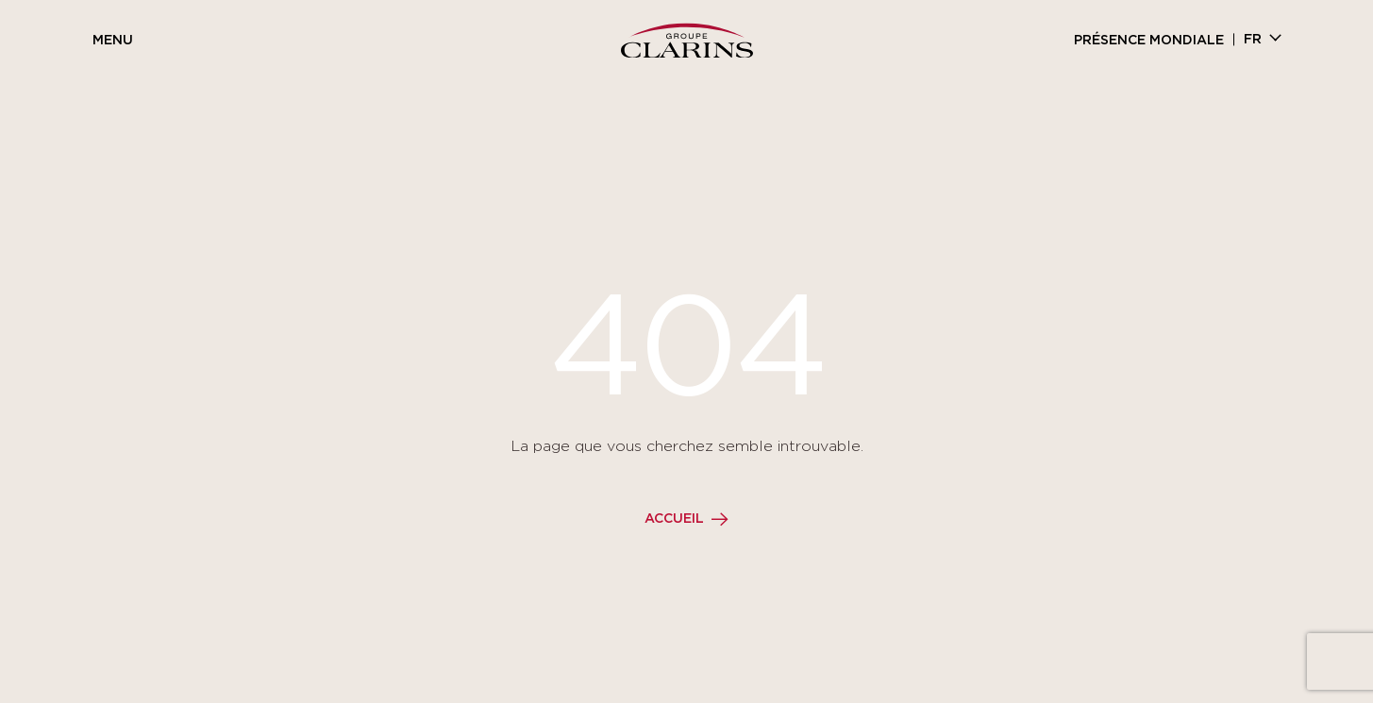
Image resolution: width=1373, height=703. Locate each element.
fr (1253, 39)
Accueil (674, 519)
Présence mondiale (1149, 40)
